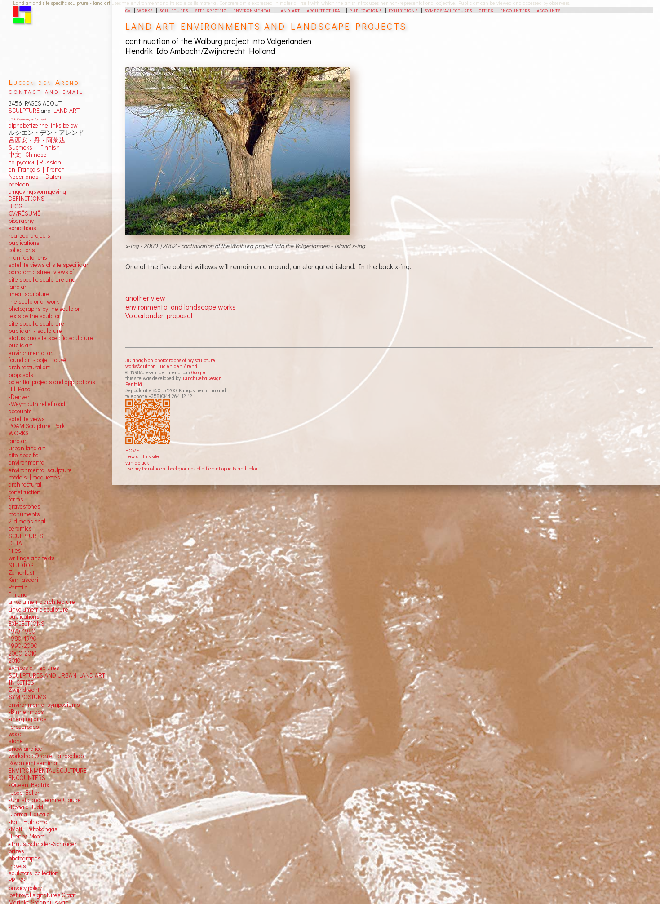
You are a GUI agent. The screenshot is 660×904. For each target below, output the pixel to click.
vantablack (137, 462)
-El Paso (19, 389)
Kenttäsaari (23, 580)
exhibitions (403, 9)
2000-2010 (23, 653)
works (145, 9)
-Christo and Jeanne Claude (45, 800)
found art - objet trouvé (37, 360)
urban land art (27, 448)
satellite (19, 419)
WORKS (19, 433)
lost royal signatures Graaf (42, 895)
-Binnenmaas (26, 712)
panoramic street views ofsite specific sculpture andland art (42, 279)
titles (15, 550)
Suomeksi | (23, 147)
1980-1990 (23, 638)
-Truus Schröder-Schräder (43, 844)
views (37, 419)
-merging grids (28, 719)
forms (16, 499)
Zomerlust (22, 572)
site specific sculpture (36, 323)
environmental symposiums (44, 704)
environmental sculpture (40, 470)
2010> (16, 660)
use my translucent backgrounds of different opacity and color (191, 468)
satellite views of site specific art (49, 265)
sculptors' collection (33, 873)
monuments (24, 514)
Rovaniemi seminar (33, 763)
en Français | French (37, 169)
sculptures (173, 9)
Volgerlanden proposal (158, 315)
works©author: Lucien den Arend (161, 366)
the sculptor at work (34, 301)
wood (15, 734)
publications (366, 9)
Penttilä (133, 384)
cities (486, 9)
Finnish (49, 147)
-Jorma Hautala (29, 814)
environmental (252, 9)
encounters (515, 9)
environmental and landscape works (180, 306)
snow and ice (25, 748)
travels (17, 866)
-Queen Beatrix (29, 785)
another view (145, 297)
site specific (210, 9)
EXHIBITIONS (26, 624)
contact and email (46, 91)
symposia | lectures (34, 668)
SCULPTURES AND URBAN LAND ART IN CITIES (57, 679)
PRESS (17, 880)
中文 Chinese (28, 155)
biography (21, 221)
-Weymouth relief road (37, 404)
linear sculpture (29, 294)
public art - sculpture (35, 331)
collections (22, 250)
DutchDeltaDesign (202, 378)
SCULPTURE (24, 110)
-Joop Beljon (25, 793)
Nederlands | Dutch (35, 177)
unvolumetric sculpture (38, 609)
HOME (132, 450)
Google (198, 372)
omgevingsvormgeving (37, 191)
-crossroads (24, 726)
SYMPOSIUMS (27, 697)
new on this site (142, 456)
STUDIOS (21, 565)
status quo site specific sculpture (51, 338)
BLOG (15, 206)
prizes (16, 851)
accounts (549, 9)
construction (24, 492)
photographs (25, 858)
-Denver (19, 397)
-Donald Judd (26, 807)
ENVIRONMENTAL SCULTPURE (48, 771)
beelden (19, 184)
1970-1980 (22, 631)
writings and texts (32, 558)
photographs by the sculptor (44, 309)
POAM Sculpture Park (37, 426)
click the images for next (27, 118)
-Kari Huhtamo (28, 822)
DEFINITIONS (26, 199)
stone (16, 741)
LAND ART (65, 110)
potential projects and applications (52, 382)
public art (20, 345)
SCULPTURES (26, 536)
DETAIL (18, 543)
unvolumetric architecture (42, 602)
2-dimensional (27, 521)
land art (289, 9)
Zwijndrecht (24, 690)
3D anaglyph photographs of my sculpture (170, 360)
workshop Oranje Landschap (46, 756)
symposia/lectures (448, 9)
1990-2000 (23, 646)
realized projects (29, 235)
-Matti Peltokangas (33, 829)
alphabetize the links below (43, 125)
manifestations (28, 257)
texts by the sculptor (34, 316)
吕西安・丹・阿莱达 (37, 140)
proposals (21, 375)
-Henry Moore (27, 836)
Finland (18, 594)
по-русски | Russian (35, 162)
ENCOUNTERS (27, 778)
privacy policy (25, 888)
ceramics (20, 528)
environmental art (31, 353)
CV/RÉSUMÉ (24, 213)
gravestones (24, 506)
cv (128, 9)
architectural (325, 9)
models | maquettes (34, 477)
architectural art (29, 367)
